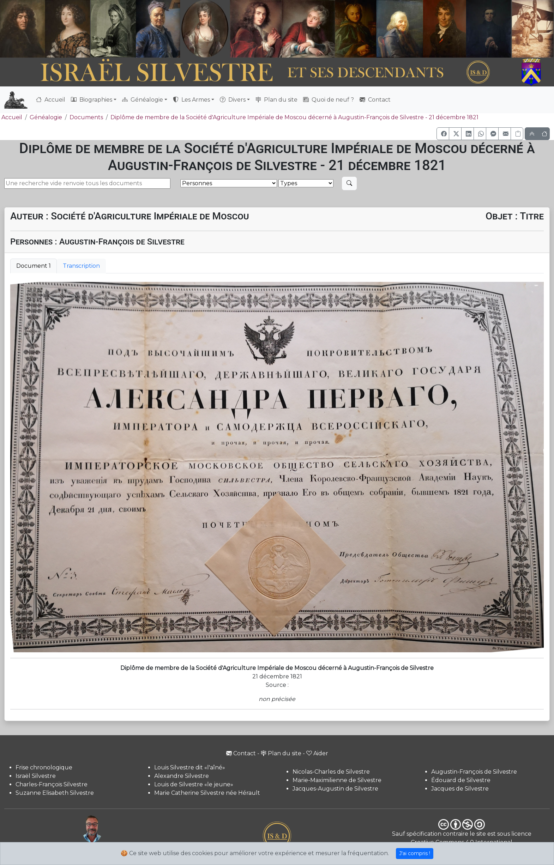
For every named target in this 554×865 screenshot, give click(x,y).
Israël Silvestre (36, 776)
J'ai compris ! (414, 853)
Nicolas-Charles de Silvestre (331, 771)
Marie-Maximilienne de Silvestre (337, 780)
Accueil (50, 99)
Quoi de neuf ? (328, 99)
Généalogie (46, 117)
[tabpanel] (277, 467)
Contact (375, 99)
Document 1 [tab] (33, 265)
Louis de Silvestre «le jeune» (193, 784)
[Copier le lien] (517, 133)
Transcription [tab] (81, 265)
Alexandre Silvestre (181, 776)
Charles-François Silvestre (52, 784)
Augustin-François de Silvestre (474, 771)
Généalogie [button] (142, 99)
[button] (442, 133)
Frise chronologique (44, 767)
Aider (317, 753)
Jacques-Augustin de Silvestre (335, 788)
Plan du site (276, 99)
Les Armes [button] (191, 99)
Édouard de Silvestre (460, 780)
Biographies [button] (91, 99)
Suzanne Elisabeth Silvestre (55, 793)
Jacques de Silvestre (460, 788)
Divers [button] (233, 99)
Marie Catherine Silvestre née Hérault (207, 793)
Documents (86, 117)
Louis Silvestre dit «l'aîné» (189, 767)
